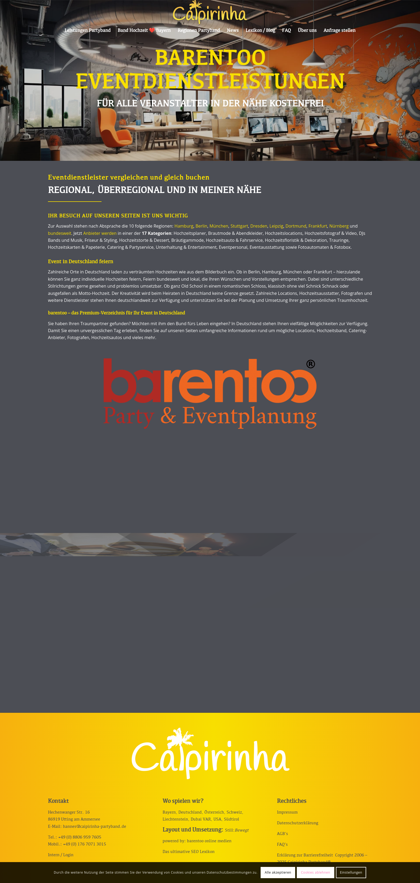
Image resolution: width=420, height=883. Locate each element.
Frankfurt (318, 226)
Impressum (287, 812)
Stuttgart (239, 226)
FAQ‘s (282, 845)
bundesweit (59, 233)
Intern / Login (60, 855)
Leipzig (276, 226)
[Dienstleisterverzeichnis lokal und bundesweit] (210, 393)
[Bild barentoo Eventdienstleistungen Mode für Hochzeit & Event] (45, 479)
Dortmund (296, 226)
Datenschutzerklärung (297, 823)
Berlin (201, 226)
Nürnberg (338, 226)
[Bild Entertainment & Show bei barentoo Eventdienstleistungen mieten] (211, 479)
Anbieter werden (100, 233)
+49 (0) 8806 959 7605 (79, 837)
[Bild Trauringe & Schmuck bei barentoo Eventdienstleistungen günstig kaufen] (128, 479)
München (218, 226)
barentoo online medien (209, 841)
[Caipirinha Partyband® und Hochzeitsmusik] (210, 12)
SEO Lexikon (203, 852)
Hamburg (183, 226)
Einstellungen (351, 872)
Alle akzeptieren (278, 872)
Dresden (258, 226)
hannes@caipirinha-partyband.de (94, 827)
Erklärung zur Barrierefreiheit (305, 855)
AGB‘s (282, 834)
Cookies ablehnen (315, 872)
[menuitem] (87, 31)
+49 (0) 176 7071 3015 (84, 844)
